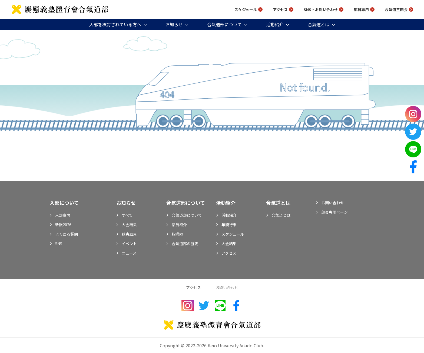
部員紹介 (179, 224)
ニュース (129, 253)
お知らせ (174, 24)
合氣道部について (224, 24)
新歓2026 (63, 224)
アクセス (280, 9)
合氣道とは (318, 24)
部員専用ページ (334, 212)
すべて (127, 215)
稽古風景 (129, 234)
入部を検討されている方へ (115, 24)
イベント (129, 243)
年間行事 (229, 224)
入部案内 (62, 215)
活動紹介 (274, 24)
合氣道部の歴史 (185, 243)
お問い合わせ (332, 202)
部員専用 (361, 9)
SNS (58, 243)
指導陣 (177, 234)
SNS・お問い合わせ (321, 9)
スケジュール (245, 9)
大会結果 (129, 224)
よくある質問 (66, 234)
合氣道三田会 (396, 9)
